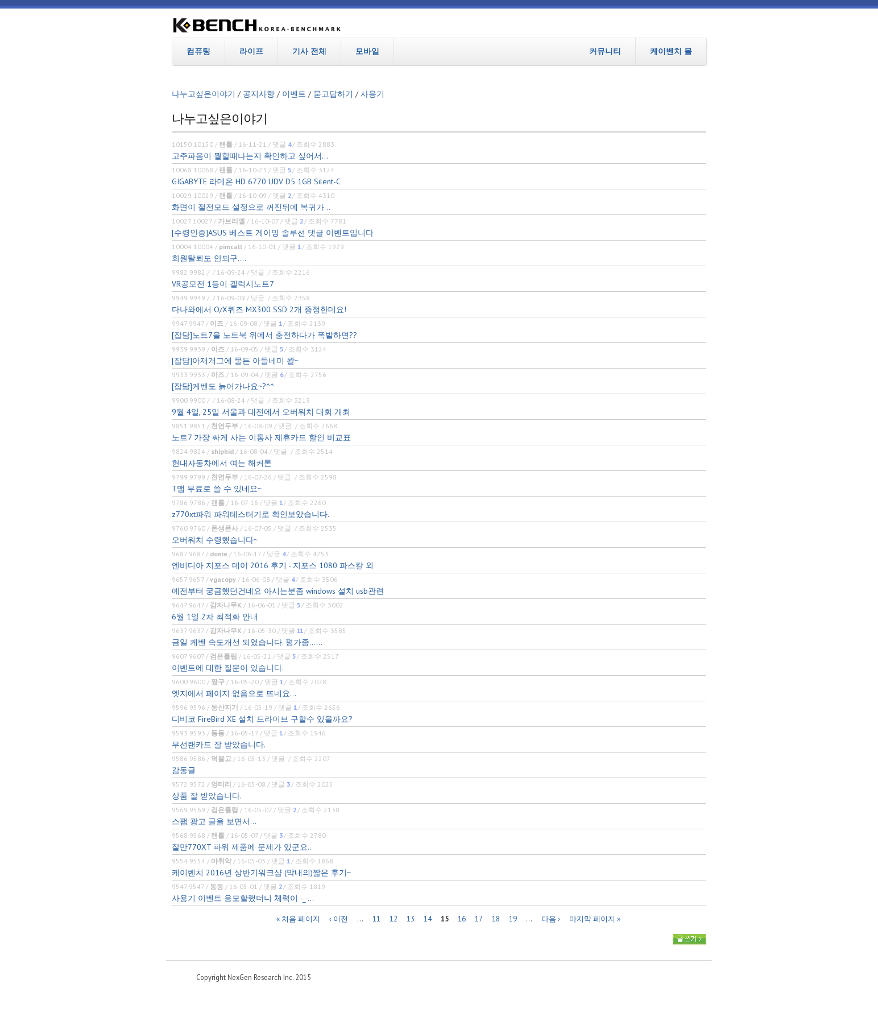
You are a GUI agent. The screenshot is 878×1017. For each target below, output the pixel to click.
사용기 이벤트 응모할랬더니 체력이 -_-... (243, 898)
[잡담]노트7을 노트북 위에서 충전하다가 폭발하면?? (264, 335)
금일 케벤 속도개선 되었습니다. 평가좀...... (247, 642)
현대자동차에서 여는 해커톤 (222, 463)
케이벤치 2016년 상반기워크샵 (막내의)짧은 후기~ (261, 872)
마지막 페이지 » (594, 919)
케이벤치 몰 (671, 51)
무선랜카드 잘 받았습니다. (219, 744)
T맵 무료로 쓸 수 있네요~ (217, 488)
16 (462, 919)
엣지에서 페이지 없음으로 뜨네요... (234, 693)
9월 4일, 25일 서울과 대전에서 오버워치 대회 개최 (261, 412)
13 (411, 919)
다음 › (550, 919)
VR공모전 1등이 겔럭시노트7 (223, 284)
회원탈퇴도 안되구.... (209, 258)
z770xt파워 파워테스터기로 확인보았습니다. (250, 514)
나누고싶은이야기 (203, 94)
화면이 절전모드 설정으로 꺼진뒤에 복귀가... (251, 207)
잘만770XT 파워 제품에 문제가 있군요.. (242, 847)
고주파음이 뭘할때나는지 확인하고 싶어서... (250, 156)
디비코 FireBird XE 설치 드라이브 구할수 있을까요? (262, 719)
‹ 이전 (338, 919)
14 (428, 919)
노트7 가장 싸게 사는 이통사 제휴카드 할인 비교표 (261, 437)
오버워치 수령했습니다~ (215, 540)
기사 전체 (309, 51)
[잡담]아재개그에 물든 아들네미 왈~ (235, 360)
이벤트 (294, 94)
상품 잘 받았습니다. (207, 796)
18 (496, 919)
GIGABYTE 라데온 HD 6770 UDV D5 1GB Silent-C (256, 181)
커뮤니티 (605, 51)
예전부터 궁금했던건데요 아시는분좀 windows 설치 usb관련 (278, 591)
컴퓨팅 (198, 51)
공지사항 (259, 94)
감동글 (184, 770)
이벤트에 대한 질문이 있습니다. (228, 668)
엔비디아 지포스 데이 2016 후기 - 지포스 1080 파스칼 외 (273, 565)
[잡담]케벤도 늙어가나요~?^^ (223, 386)
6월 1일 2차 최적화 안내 (215, 616)
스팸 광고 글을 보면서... (214, 821)
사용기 (372, 94)
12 (393, 919)
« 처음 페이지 (298, 919)
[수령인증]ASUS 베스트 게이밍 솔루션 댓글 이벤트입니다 (273, 233)
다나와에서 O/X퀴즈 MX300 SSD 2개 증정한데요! (259, 309)
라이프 (251, 51)
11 (376, 919)
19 (513, 919)
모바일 (367, 51)
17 (479, 919)
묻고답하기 (333, 94)
